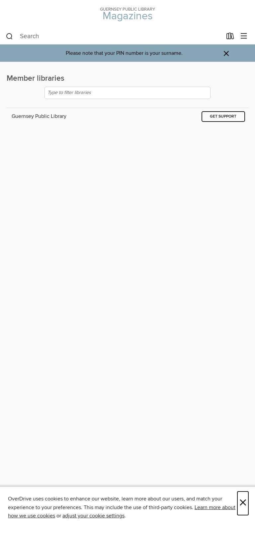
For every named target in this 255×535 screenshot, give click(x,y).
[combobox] (114, 37)
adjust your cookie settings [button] (93, 515)
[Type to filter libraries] (127, 93)
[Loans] (230, 37)
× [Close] (243, 503)
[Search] (9, 36)
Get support (223, 116)
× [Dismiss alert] (226, 53)
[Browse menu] (244, 36)
